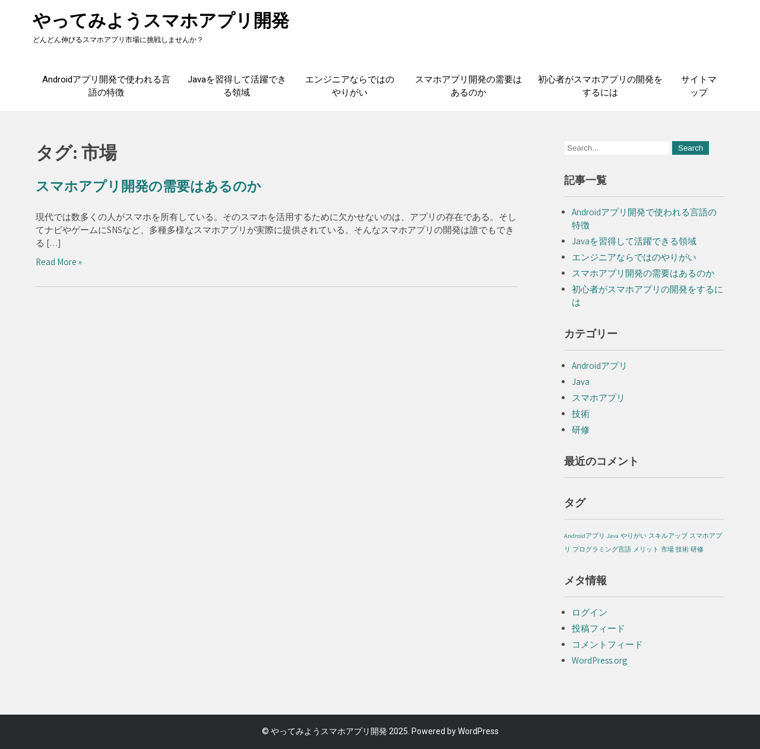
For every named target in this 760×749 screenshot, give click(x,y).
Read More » (59, 261)
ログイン (589, 612)
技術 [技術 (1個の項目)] (682, 549)
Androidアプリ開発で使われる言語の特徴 (106, 86)
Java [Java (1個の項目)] (613, 535)
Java (581, 381)
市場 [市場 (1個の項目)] (667, 549)
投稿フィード (598, 628)
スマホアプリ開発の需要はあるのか (468, 86)
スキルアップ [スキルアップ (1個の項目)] (668, 535)
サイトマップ (699, 86)
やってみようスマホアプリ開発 (161, 20)
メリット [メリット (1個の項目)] (646, 549)
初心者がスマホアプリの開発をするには (600, 86)
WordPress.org (599, 660)
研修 (581, 429)
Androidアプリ (600, 365)
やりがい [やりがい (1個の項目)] (633, 535)
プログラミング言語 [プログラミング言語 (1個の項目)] (601, 549)
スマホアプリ (598, 397)
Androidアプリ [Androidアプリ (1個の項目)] (584, 535)
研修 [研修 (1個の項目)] (697, 549)
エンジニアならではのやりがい (349, 86)
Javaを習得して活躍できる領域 (237, 86)
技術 (581, 413)
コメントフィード (607, 644)
